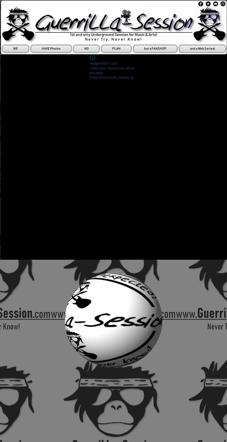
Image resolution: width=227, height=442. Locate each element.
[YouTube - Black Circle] (215, 3)
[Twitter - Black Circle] (208, 3)
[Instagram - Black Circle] (223, 3)
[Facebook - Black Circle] (200, 3)
